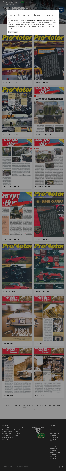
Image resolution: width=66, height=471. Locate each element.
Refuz (15, 32)
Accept (11, 32)
